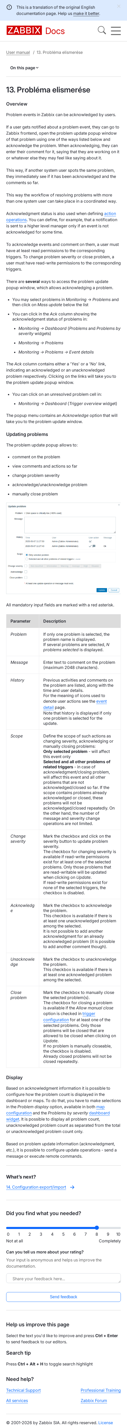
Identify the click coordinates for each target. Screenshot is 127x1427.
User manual (18, 52)
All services (17, 1400)
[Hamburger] (116, 31)
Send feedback (63, 1297)
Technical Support (23, 1390)
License (105, 1422)
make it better (86, 13)
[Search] (102, 31)
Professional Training (101, 1390)
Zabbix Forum (94, 1400)
